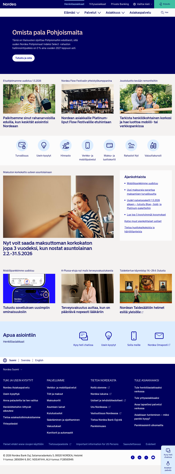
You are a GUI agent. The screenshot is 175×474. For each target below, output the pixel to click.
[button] (168, 452)
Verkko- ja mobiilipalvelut (61, 387)
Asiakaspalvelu (140, 12)
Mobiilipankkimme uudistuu (142, 183)
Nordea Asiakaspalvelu (16, 387)
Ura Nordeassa (101, 407)
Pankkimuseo (98, 426)
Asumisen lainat (56, 407)
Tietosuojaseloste (60, 444)
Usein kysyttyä (11, 393)
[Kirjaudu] (164, 4)
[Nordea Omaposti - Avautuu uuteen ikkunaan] (159, 339)
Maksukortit (54, 400)
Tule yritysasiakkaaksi (146, 398)
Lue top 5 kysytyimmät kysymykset (146, 214)
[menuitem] (72, 12)
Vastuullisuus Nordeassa (106, 413)
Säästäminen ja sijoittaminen (63, 419)
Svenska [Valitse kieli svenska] (25, 360)
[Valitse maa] (13, 370)
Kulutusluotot (54, 413)
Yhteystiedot (10, 423)
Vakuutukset (54, 426)
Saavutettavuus (132, 444)
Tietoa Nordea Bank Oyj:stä (106, 419)
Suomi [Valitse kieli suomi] (12, 360)
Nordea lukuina (101, 393)
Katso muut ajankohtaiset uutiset (143, 221)
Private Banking (120, 4)
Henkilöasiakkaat (74, 4)
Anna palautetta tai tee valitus (20, 400)
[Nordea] (9, 4)
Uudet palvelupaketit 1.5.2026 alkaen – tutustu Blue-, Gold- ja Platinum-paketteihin (144, 204)
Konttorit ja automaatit (60, 432)
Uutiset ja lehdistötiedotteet (108, 400)
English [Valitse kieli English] (39, 360)
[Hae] (164, 12)
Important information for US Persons (97, 444)
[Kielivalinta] (143, 4)
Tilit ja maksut (55, 393)
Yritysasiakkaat (97, 4)
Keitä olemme (100, 387)
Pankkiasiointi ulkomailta (148, 425)
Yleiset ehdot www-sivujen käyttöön (23, 444)
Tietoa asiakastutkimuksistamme (21, 417)
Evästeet (151, 444)
